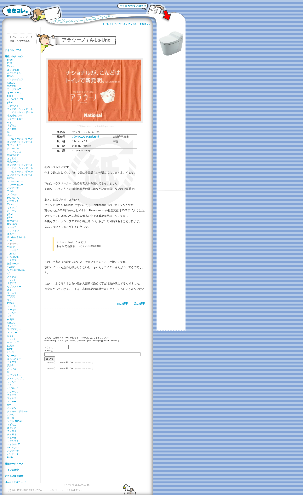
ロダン (10, 336)
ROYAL (11, 76)
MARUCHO (13, 197)
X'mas (10, 66)
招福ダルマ (13, 155)
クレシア (11, 326)
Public (10, 457)
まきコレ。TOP (13, 50)
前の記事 (122, 303)
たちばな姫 (13, 69)
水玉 (9, 289)
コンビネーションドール (20, 109)
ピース (10, 352)
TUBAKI (11, 253)
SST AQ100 (13, 447)
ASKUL (11, 82)
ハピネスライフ (15, 99)
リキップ (11, 207)
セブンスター (14, 286)
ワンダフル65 (14, 89)
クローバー (13, 148)
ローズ (10, 240)
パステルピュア (15, 79)
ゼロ (9, 273)
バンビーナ (13, 188)
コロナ (10, 385)
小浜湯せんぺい (15, 115)
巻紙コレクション (14, 56)
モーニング (13, 342)
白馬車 (10, 319)
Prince (10, 303)
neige (10, 96)
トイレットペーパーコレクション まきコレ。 (126, 24)
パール (10, 414)
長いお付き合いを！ (17, 237)
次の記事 (139, 303)
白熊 (9, 63)
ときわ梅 (11, 128)
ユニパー (11, 234)
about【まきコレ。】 (16, 482)
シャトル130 (13, 444)
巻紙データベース (14, 463)
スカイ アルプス (15, 378)
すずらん (11, 125)
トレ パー (12, 280)
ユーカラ (11, 227)
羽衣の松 (11, 86)
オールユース (14, 92)
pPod (10, 59)
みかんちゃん (14, 73)
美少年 (10, 365)
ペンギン (11, 408)
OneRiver (12, 224)
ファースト (13, 105)
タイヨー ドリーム (17, 411)
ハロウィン (13, 230)
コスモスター (14, 359)
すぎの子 (11, 283)
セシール (11, 355)
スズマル (11, 194)
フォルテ (11, 313)
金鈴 (9, 135)
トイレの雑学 (12, 470)
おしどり (11, 158)
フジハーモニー (15, 119)
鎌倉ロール (13, 220)
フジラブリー (14, 329)
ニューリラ (13, 250)
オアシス (11, 428)
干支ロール (13, 161)
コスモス (11, 260)
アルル (10, 191)
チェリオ (11, 431)
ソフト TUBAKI (15, 421)
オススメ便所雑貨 (14, 476)
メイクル (11, 276)
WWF (10, 405)
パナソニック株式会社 (85, 136)
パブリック (13, 201)
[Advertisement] (94, 319)
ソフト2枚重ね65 (16, 270)
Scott (9, 349)
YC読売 (11, 247)
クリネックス (14, 151)
